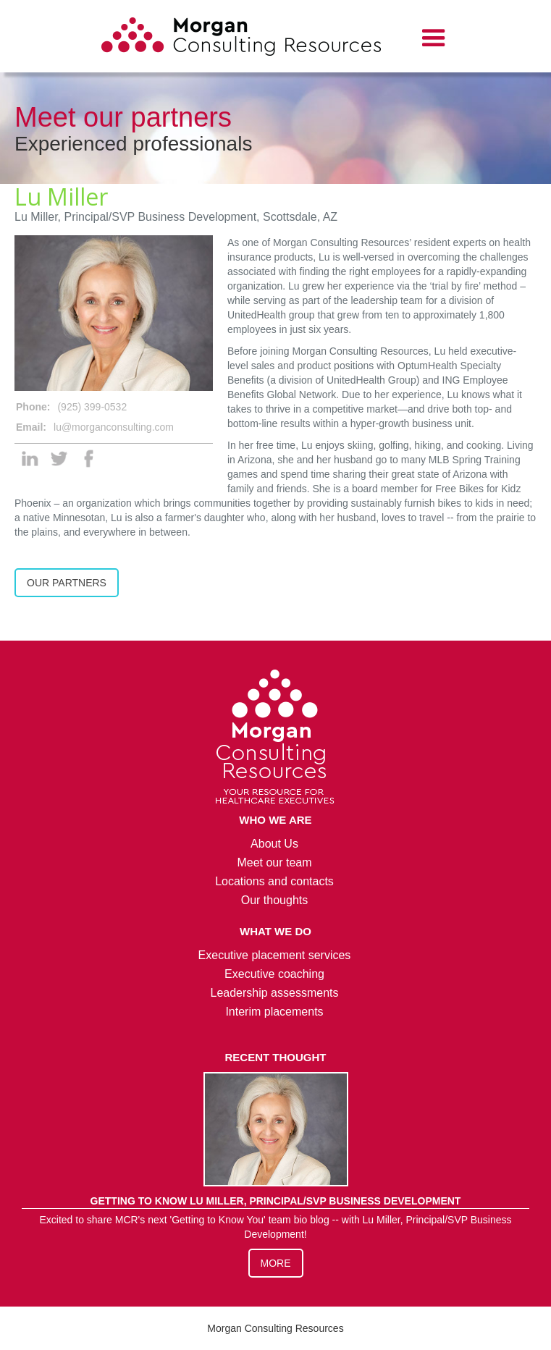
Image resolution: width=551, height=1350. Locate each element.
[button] (434, 38)
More (276, 1263)
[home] (241, 39)
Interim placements (274, 1011)
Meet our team (274, 862)
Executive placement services (274, 955)
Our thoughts (274, 900)
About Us (274, 844)
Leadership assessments (275, 993)
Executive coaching (274, 974)
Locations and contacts (274, 881)
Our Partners (66, 582)
